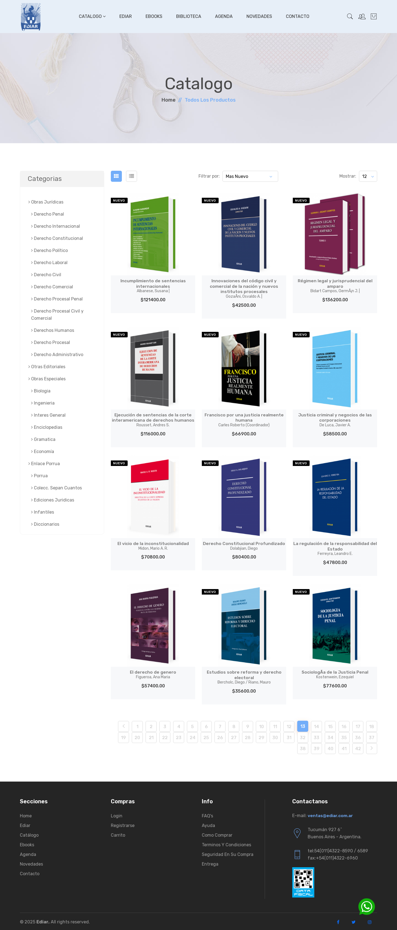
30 (275, 736)
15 (330, 725)
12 (289, 725)
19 (123, 736)
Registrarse (123, 824)
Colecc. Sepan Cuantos (56, 487)
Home (169, 100)
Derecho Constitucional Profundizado (244, 545)
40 (330, 747)
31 (289, 736)
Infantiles (42, 512)
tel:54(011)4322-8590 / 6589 (338, 849)
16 (344, 725)
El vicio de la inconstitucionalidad (153, 545)
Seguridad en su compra (227, 853)
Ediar (125, 16)
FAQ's (207, 814)
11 (275, 725)
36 (358, 736)
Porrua (39, 475)
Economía (42, 451)
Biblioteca (188, 16)
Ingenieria (43, 403)
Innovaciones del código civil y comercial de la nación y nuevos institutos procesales (244, 288)
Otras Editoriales (46, 366)
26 (220, 736)
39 (317, 747)
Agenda (223, 16)
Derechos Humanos (52, 330)
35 (344, 736)
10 (261, 725)
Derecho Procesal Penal (57, 299)
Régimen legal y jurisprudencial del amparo (335, 285)
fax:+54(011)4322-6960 (333, 856)
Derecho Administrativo (57, 354)
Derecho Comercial (52, 286)
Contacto (297, 16)
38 (303, 747)
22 (165, 736)
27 (234, 736)
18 (371, 725)
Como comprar (217, 834)
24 (192, 736)
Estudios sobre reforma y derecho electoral (244, 676)
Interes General (48, 415)
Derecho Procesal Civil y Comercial (57, 314)
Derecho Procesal (50, 342)
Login (116, 814)
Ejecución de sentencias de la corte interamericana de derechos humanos (153, 419)
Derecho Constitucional (57, 238)
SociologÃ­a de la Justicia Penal (335, 674)
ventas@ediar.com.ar (331, 814)
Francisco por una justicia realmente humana (244, 419)
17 (358, 725)
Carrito (118, 834)
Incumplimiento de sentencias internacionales (153, 285)
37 (371, 736)
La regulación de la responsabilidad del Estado (335, 547)
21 (151, 736)
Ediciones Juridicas (52, 500)
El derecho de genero (153, 674)
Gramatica (43, 439)
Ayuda (208, 824)
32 (302, 736)
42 (358, 747)
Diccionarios (45, 524)
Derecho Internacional (55, 226)
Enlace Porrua (44, 463)
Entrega (210, 863)
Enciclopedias (46, 427)
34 (330, 736)
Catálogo (29, 834)
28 (248, 736)
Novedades (259, 16)
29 (261, 736)
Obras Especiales (47, 378)
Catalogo (92, 16)
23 (178, 736)
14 (316, 725)
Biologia (40, 391)
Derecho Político (49, 250)
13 (303, 725)
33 (316, 736)
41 (344, 747)
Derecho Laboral (49, 262)
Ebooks (153, 16)
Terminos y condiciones (226, 843)
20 (137, 736)
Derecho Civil (46, 274)
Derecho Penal (47, 214)
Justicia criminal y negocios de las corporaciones (335, 419)
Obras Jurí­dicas (45, 202)
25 (206, 736)
